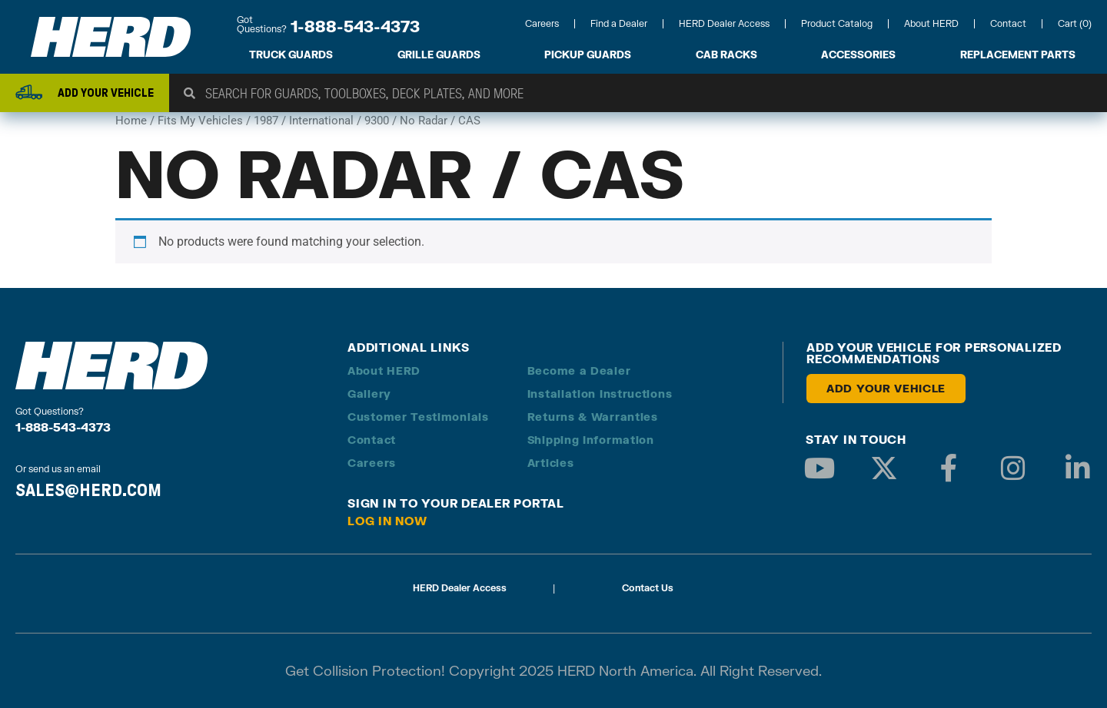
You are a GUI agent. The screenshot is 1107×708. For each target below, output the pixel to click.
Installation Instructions (600, 393)
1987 (266, 120)
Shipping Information (590, 439)
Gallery (369, 393)
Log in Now (387, 521)
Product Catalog (837, 23)
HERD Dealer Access (724, 23)
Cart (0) (1075, 23)
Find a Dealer (618, 23)
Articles (550, 462)
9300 (376, 120)
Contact (1008, 23)
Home (131, 120)
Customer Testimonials (418, 416)
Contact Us (647, 588)
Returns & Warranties (592, 416)
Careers (542, 23)
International (321, 120)
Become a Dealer (579, 370)
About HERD (931, 23)
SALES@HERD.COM (88, 490)
